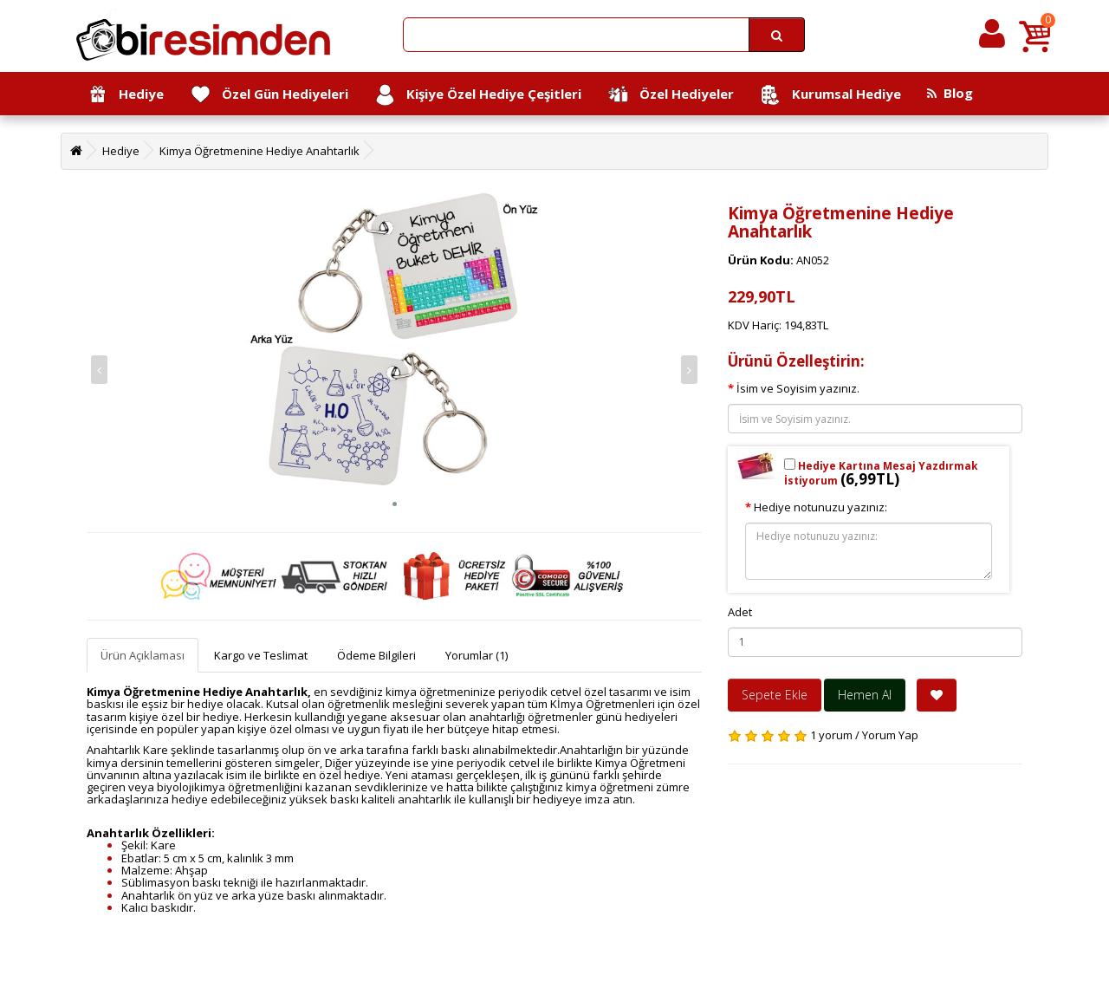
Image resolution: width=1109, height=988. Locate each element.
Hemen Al (865, 694)
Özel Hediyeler (670, 95)
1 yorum (831, 735)
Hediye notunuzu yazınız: (820, 507)
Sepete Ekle (774, 694)
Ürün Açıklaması (143, 655)
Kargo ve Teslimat (261, 655)
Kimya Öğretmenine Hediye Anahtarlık (259, 151)
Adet (740, 612)
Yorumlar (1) (476, 655)
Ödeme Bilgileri (376, 655)
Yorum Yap (890, 735)
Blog (950, 92)
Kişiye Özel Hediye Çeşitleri (477, 95)
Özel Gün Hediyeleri (269, 95)
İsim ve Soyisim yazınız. (797, 388)
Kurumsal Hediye (830, 95)
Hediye (125, 95)
